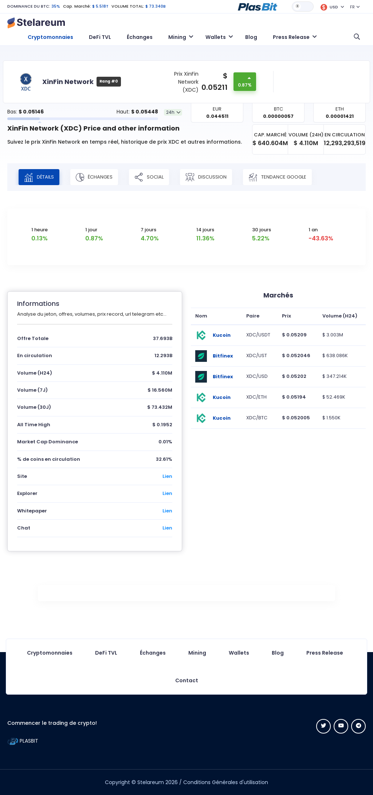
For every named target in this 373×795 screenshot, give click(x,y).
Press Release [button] (291, 37)
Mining (197, 652)
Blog (251, 37)
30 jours (261, 229)
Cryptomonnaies (50, 37)
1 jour (91, 229)
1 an (313, 229)
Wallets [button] (215, 37)
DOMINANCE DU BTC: (28, 6)
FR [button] (352, 7)
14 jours (205, 229)
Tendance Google (277, 177)
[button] (257, 6)
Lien (167, 476)
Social (149, 177)
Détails (39, 177)
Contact (186, 680)
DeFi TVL (100, 37)
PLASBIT (22, 740)
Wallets (239, 652)
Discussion (206, 177)
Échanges (140, 37)
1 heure (39, 229)
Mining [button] (177, 37)
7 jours (148, 229)
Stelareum (150, 782)
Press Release (324, 652)
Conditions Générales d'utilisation (225, 782)
